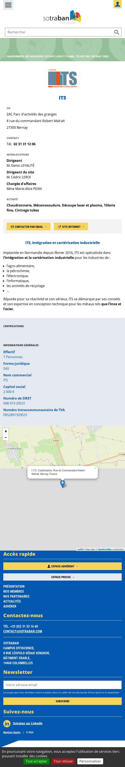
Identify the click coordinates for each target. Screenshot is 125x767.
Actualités (12, 601)
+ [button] (6, 431)
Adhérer (9, 606)
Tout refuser (63, 761)
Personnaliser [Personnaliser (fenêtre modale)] (90, 761)
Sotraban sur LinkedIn (22, 723)
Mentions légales (11, 732)
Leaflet (80, 549)
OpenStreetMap (104, 549)
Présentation (14, 586)
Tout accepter (36, 761)
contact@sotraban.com (22, 631)
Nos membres (13, 591)
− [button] (5, 437)
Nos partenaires (16, 596)
